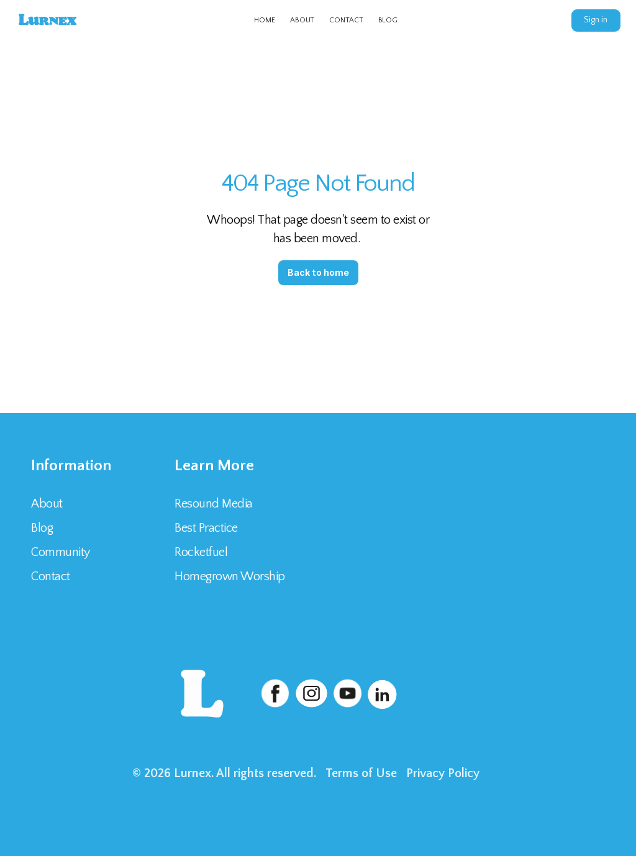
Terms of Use (361, 773)
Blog (42, 528)
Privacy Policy (442, 773)
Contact (52, 576)
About (47, 504)
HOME (264, 20)
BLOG (388, 20)
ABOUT (302, 20)
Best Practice (206, 528)
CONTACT (346, 20)
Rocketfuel (201, 552)
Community (60, 552)
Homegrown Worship (230, 576)
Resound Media (214, 504)
